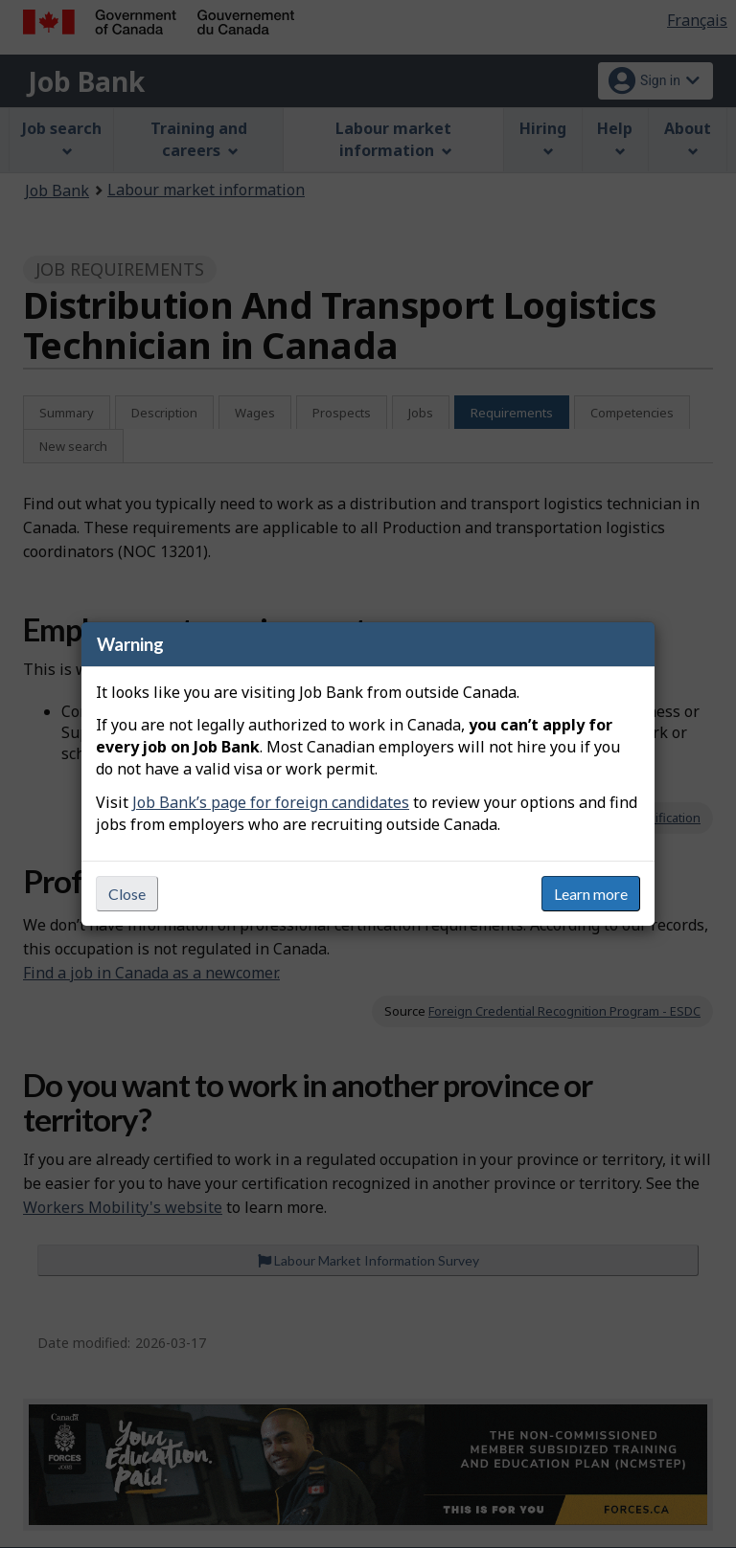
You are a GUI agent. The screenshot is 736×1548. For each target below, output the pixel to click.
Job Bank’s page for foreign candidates (270, 802)
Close (127, 894)
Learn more (591, 894)
